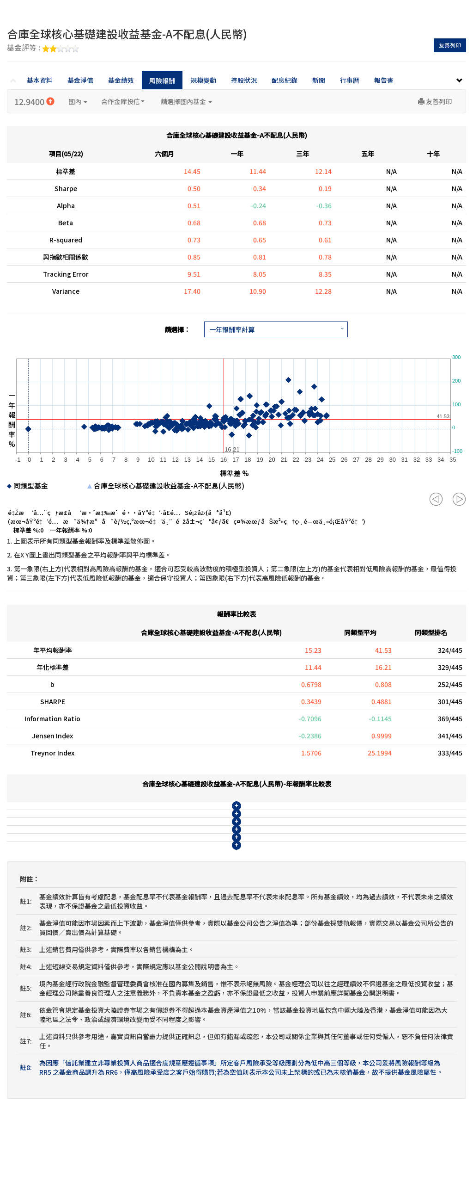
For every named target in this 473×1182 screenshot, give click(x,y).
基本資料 (40, 80)
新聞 (318, 80)
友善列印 (450, 45)
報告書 (384, 80)
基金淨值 (80, 80)
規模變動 (203, 80)
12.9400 (34, 101)
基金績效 (121, 80)
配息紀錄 (284, 80)
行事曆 (349, 80)
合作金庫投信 (123, 101)
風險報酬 (162, 80)
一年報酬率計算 (232, 329)
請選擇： (177, 329)
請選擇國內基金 (186, 101)
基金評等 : (43, 48)
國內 (77, 101)
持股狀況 (244, 80)
